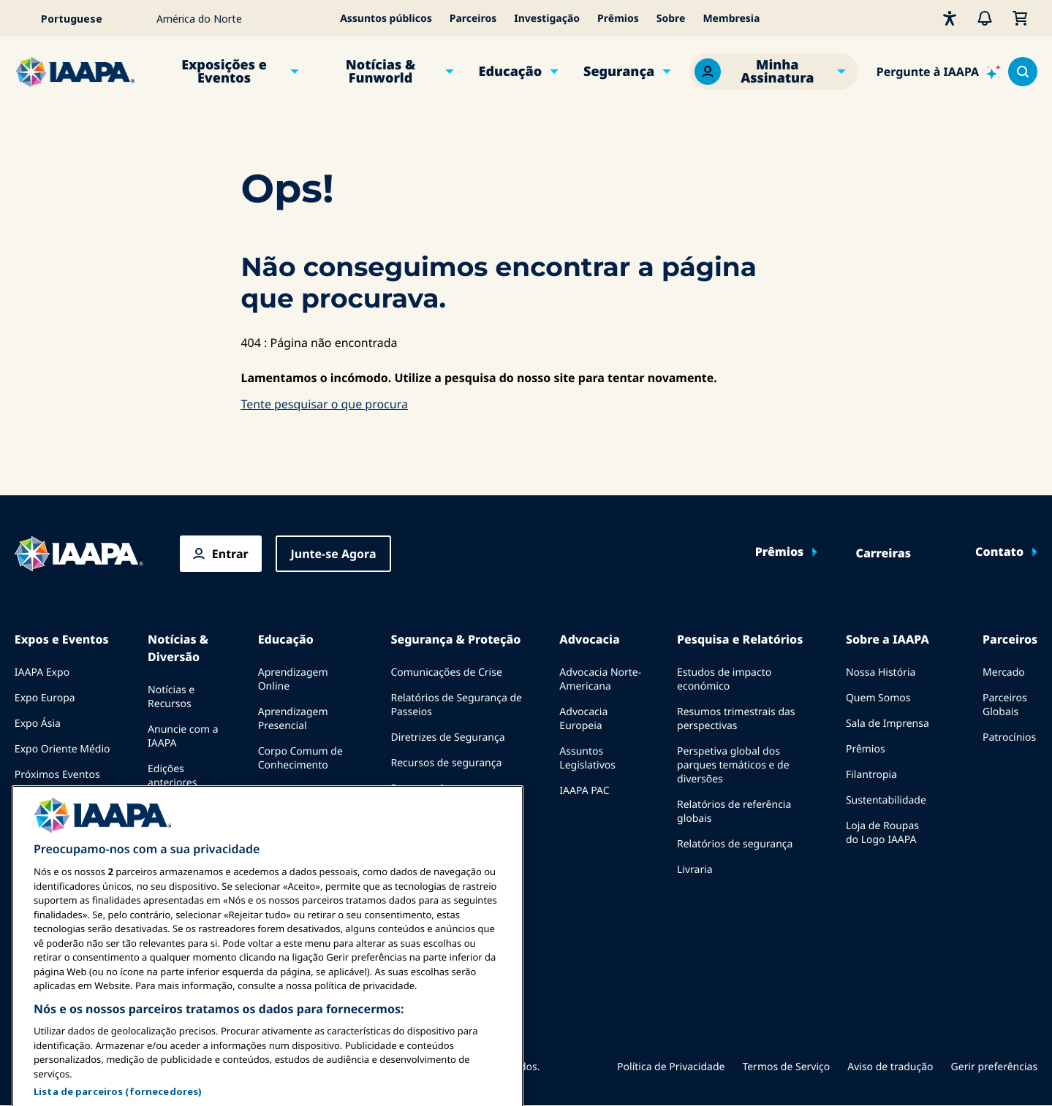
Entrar (230, 554)
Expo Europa (45, 698)
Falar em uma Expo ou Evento (61, 807)
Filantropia (871, 775)
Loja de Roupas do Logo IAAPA (882, 833)
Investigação (547, 19)
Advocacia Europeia (583, 719)
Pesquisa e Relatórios (740, 639)
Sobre (671, 19)
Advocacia (589, 639)
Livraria (695, 870)
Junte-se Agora (333, 554)
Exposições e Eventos (224, 71)
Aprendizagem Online (293, 679)
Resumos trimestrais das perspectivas (736, 719)
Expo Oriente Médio (62, 749)
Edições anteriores (172, 776)
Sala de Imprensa (887, 724)
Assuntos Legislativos (587, 758)
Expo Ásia (38, 724)
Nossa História (880, 672)
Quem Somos (878, 698)
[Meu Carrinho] (1019, 18)
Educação (510, 71)
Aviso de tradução (890, 1067)
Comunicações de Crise (446, 672)
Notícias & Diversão (178, 648)
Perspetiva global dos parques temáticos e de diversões (733, 765)
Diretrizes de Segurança (447, 737)
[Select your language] (81, 18)
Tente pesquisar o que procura (324, 404)
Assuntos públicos (386, 19)
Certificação (286, 791)
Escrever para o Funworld (185, 815)
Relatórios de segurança (734, 844)
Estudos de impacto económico (724, 679)
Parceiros (473, 19)
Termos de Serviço (786, 1067)
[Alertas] (984, 18)
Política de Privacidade (670, 1067)
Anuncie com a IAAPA (183, 736)
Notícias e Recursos (171, 697)
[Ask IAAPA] (939, 71)
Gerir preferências (994, 1067)
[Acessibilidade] (949, 18)
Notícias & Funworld (381, 71)
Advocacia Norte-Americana (600, 679)
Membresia (731, 19)
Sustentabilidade (886, 800)
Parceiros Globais (1005, 705)
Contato (999, 552)
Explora (276, 816)
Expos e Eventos (62, 639)
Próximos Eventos (57, 775)
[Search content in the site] (1022, 71)
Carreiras (883, 553)
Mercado (1004, 672)
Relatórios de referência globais (734, 811)
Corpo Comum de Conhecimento (300, 758)
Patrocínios (1009, 737)
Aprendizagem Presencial (293, 719)
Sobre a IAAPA (887, 639)
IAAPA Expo (42, 672)
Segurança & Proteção (455, 639)
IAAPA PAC (584, 791)
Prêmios (618, 19)
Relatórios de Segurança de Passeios (456, 705)
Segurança (618, 71)
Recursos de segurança (446, 763)
